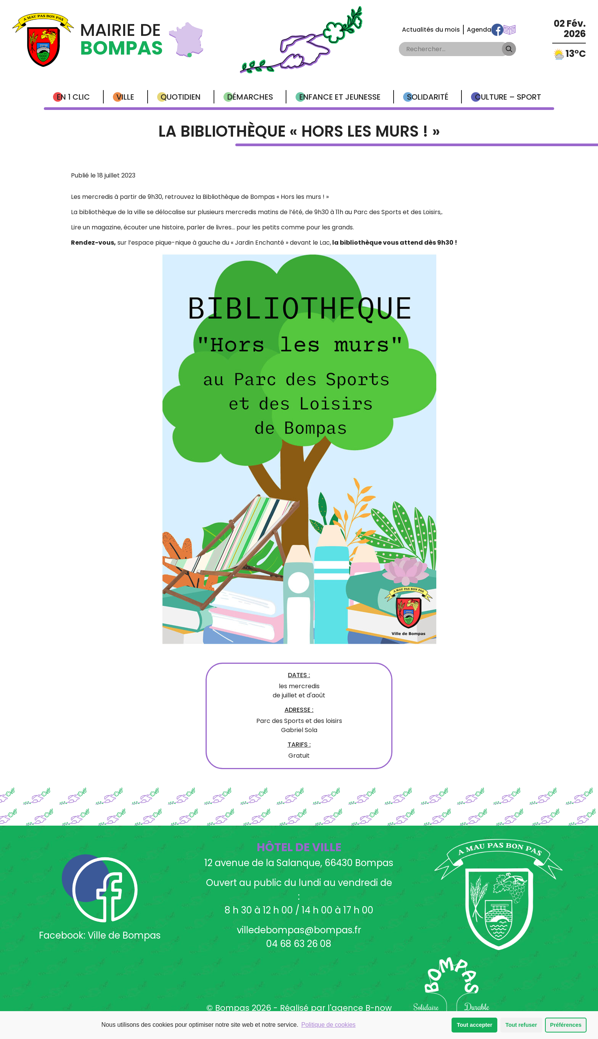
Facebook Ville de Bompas (497, 30)
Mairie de (121, 40)
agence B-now (361, 1007)
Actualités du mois (431, 29)
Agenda (479, 29)
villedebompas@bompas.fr (299, 930)
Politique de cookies (328, 1025)
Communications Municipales (509, 30)
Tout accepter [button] (474, 1025)
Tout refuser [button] (521, 1025)
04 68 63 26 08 (298, 943)
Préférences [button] (565, 1025)
